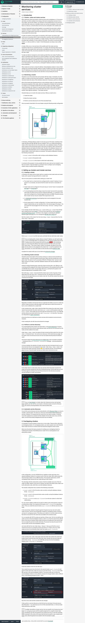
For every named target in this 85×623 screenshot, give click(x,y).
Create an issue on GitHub (27, 12)
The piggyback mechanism (7, 39)
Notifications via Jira (6, 73)
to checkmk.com (80, 1)
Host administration (6, 23)
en (61, 2)
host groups (33, 188)
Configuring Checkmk (6, 18)
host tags (26, 188)
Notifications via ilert (6, 72)
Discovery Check (53, 411)
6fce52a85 (50, 621)
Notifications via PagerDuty (7, 79)
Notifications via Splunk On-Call (8, 90)
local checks (32, 402)
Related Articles (57, 6)
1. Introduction (68, 7)
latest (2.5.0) (70, 2)
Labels (3, 50)
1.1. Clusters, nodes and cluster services (75, 9)
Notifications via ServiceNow (8, 85)
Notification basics (6, 64)
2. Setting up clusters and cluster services (74, 13)
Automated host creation (7, 31)
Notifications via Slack (6, 89)
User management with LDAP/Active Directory (9, 59)
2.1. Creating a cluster (71, 15)
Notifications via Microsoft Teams (9, 77)
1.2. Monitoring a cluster (72, 11)
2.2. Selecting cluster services (73, 17)
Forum (17, 621)
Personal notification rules (7, 68)
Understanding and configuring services (10, 35)
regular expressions (34, 314)
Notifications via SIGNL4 (7, 87)
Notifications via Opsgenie (7, 83)
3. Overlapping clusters (70, 22)
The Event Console (6, 95)
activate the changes (50, 251)
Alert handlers (5, 97)
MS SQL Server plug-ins (50, 214)
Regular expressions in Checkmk (9, 52)
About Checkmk (5, 621)
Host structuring (5, 25)
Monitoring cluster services (7, 37)
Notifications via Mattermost (8, 75)
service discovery (52, 326)
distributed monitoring (31, 198)
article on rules (56, 248)
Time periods (4, 48)
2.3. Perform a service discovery (73, 19)
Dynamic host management (7, 29)
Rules (3, 43)
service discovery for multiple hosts (40, 339)
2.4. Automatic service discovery (73, 20)
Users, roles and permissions (8, 56)
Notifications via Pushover (7, 81)
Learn (12, 621)
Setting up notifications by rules (8, 66)
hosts (35, 211)
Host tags (4, 27)
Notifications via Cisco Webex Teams (9, 70)
